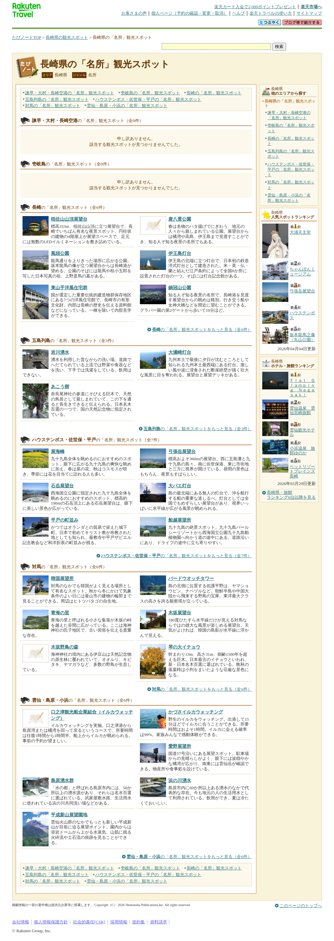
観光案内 (169, 24)
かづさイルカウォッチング (195, 711)
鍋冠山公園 (179, 287)
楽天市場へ (311, 6)
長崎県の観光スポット (67, 37)
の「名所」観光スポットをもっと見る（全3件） (198, 428)
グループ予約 (142, 24)
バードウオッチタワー (191, 578)
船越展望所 (179, 520)
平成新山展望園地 (69, 814)
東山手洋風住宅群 (69, 287)
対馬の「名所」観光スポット (290, 185)
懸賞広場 (88, 24)
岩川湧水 (60, 352)
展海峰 (58, 451)
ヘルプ (238, 13)
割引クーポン (115, 24)
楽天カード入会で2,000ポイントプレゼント (255, 6)
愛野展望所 (179, 746)
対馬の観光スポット (52, 105)
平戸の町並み (64, 520)
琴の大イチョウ (184, 647)
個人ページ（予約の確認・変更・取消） (189, 13)
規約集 (138, 921)
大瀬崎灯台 (179, 352)
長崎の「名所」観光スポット (290, 141)
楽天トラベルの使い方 (271, 13)
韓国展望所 (62, 578)
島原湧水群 (62, 780)
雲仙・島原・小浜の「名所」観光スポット (289, 198)
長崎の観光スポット (214, 92)
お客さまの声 (134, 13)
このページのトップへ (301, 905)
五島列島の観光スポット (57, 99)
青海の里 (60, 612)
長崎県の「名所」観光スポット (105, 64)
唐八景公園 (179, 219)
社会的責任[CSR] (89, 921)
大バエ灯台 (179, 485)
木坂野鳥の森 (64, 647)
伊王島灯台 (179, 253)
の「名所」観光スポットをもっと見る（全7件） (176, 555)
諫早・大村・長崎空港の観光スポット (69, 92)
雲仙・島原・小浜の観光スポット (127, 105)
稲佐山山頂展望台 (69, 219)
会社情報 (20, 921)
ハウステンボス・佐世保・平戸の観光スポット (148, 99)
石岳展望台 (62, 485)
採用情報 (118, 921)
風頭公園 (60, 253)
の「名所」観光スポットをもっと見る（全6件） (202, 329)
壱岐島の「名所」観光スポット (290, 128)
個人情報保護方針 (51, 921)
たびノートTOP (26, 37)
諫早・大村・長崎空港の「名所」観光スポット (289, 115)
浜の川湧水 (179, 780)
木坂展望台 (179, 612)
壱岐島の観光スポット (150, 92)
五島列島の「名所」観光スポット (290, 154)
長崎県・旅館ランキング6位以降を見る (291, 494)
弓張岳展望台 (182, 451)
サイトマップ (309, 13)
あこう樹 (60, 386)
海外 (62, 24)
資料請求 (158, 921)
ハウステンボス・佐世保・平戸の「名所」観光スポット (290, 169)
